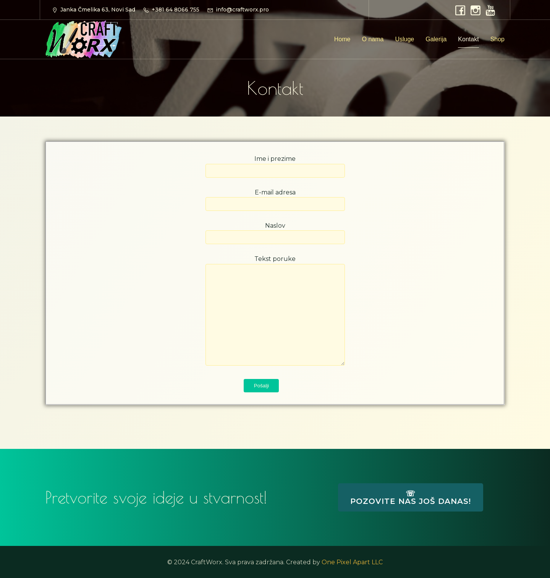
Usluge (404, 39)
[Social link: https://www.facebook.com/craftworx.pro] (460, 10)
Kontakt (468, 39)
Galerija (435, 39)
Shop (497, 39)
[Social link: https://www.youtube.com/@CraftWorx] (490, 10)
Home (342, 39)
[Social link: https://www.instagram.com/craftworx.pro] (475, 10)
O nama (372, 39)
